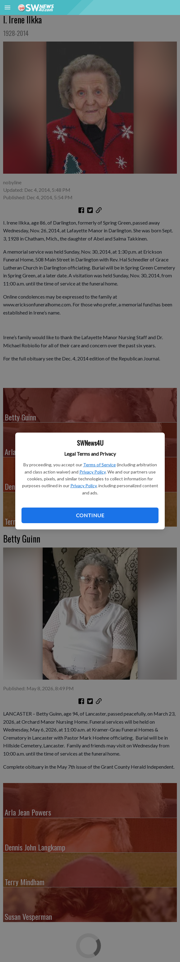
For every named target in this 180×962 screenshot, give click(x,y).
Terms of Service (99, 464)
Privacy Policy (92, 471)
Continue (90, 515)
